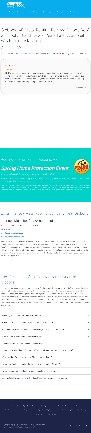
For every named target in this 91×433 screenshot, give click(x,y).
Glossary (83, 410)
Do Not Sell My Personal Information (68, 406)
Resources (49, 12)
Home (11, 12)
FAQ (77, 410)
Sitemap (48, 414)
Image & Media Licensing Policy (65, 410)
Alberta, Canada (28, 54)
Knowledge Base (38, 414)
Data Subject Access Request (13, 410)
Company (22, 12)
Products (35, 12)
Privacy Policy (21, 406)
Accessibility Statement (48, 410)
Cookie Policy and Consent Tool (47, 406)
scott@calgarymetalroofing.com (12, 233)
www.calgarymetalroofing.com (12, 237)
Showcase (63, 12)
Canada (17, 54)
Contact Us (76, 12)
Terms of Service (31, 406)
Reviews (10, 54)
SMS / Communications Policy (32, 410)
